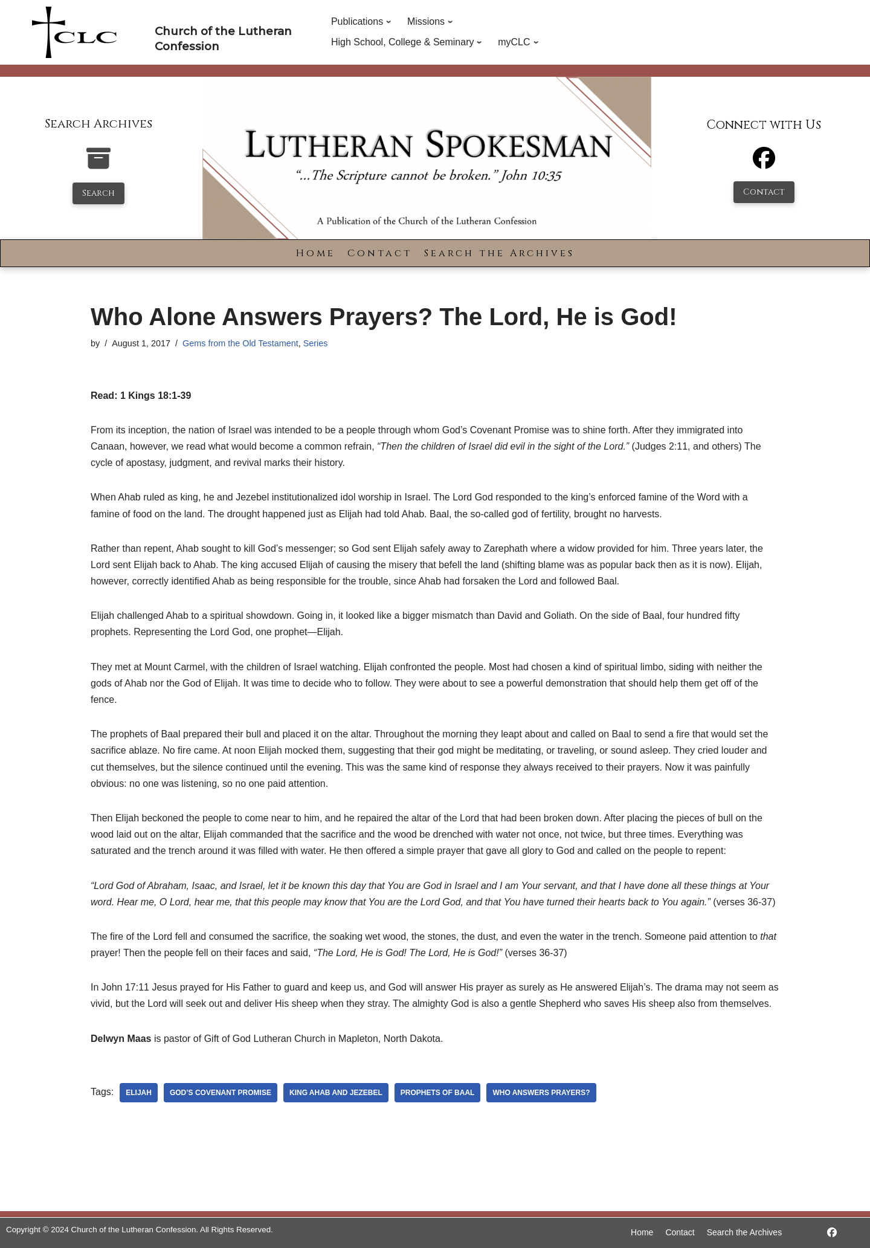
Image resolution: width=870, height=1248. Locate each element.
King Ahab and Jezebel (335, 1092)
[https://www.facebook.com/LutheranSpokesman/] (832, 1232)
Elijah (139, 1092)
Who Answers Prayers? (541, 1092)
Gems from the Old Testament (240, 343)
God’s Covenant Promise (220, 1092)
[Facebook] (764, 163)
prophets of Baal (438, 1092)
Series (315, 343)
